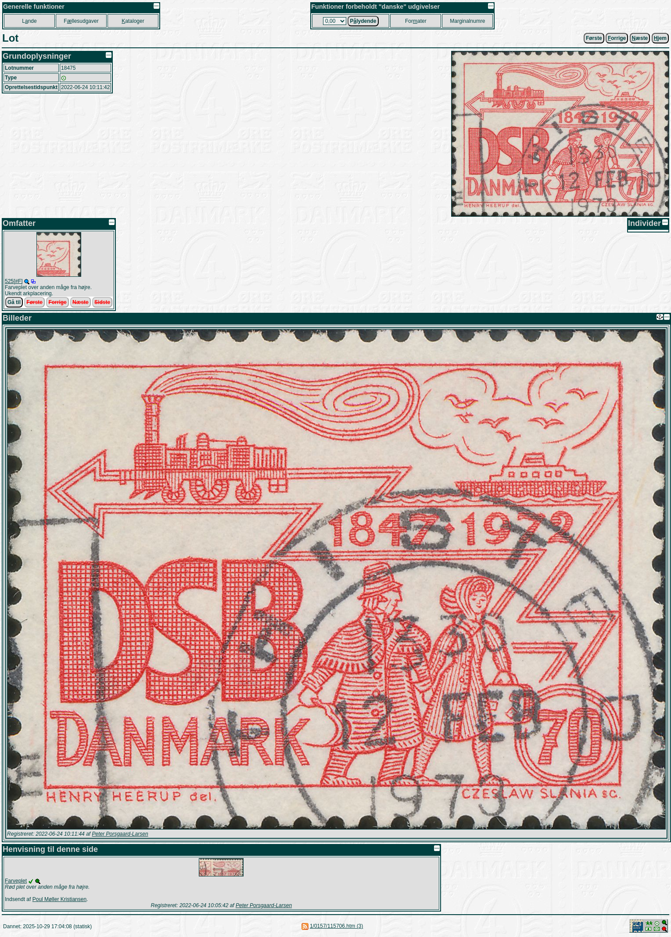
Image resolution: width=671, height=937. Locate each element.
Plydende (363, 21)
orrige (617, 38)
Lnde (29, 21)
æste (640, 38)
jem (660, 38)
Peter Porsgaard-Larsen (120, 834)
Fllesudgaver (81, 21)
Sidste (102, 302)
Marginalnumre (467, 21)
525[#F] (14, 281)
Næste (80, 302)
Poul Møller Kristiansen (59, 899)
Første (594, 38)
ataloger (133, 21)
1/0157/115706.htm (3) (336, 926)
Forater (416, 21)
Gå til (14, 302)
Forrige (57, 302)
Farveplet (16, 881)
